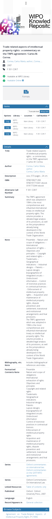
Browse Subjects (12, 509)
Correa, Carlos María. (35, 171)
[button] (26, 92)
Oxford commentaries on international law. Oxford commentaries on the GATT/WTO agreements (36, 470)
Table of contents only (36, 487)
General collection (34, 502)
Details (7, 146)
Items (7, 106)
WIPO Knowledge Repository (37, 21)
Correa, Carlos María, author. (20, 61)
